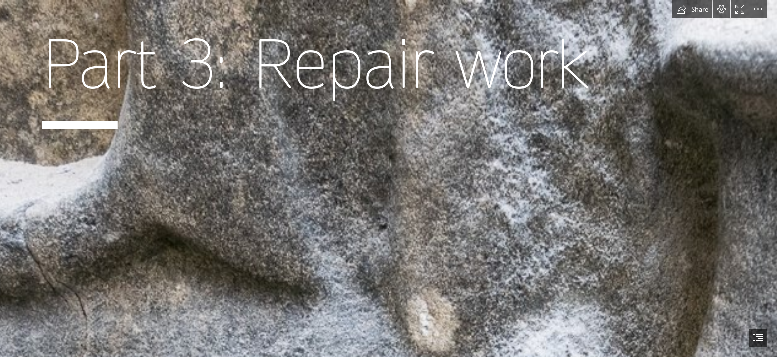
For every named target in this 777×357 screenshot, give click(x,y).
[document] (388, 178)
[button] (692, 9)
